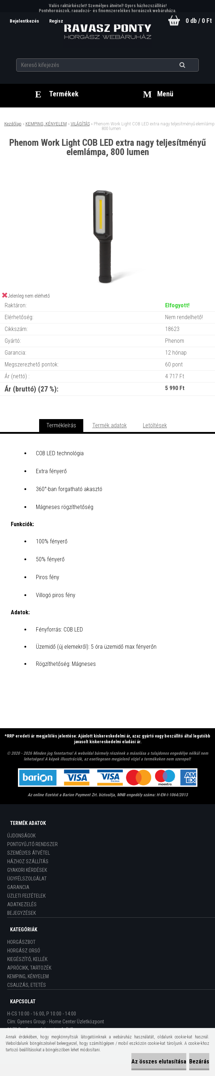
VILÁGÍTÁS (80, 123)
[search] (191, 65)
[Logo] (107, 32)
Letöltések (155, 425)
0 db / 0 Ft (199, 20)
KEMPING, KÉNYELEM (46, 123)
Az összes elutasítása (158, 1061)
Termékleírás (61, 425)
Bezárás (199, 1061)
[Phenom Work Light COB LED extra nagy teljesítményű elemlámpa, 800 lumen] (108, 186)
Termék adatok (109, 425)
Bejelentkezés (25, 21)
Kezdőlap (13, 123)
